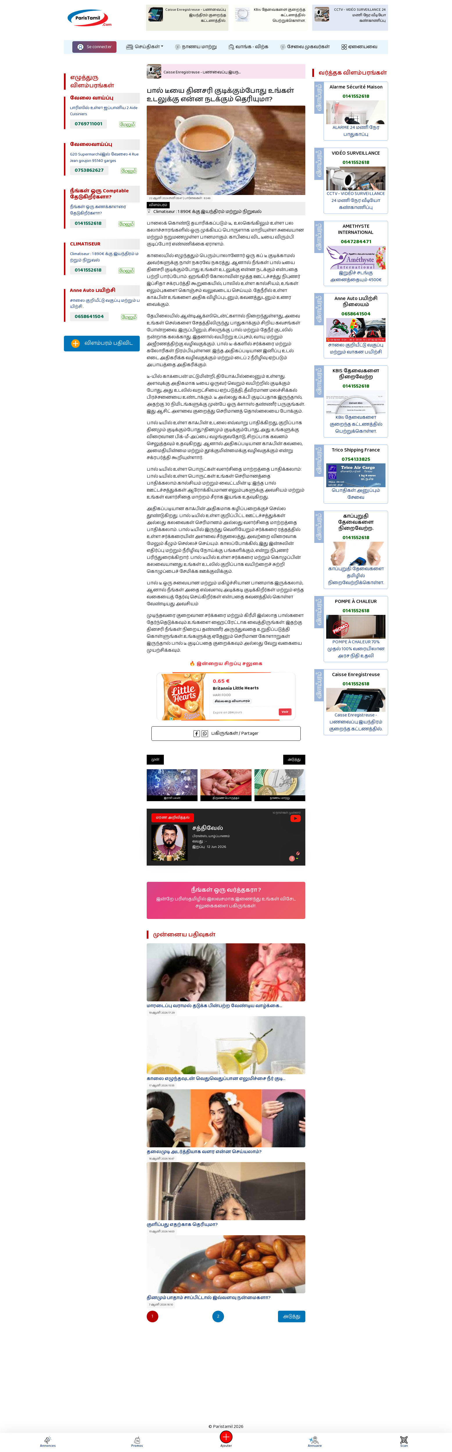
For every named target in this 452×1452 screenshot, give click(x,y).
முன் (155, 759)
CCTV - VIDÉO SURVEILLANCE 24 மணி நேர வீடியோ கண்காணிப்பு (356, 200)
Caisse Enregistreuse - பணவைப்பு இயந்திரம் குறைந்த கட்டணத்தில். (356, 722)
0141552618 (88, 223)
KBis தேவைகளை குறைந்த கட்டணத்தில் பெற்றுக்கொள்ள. (356, 424)
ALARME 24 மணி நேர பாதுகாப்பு (356, 131)
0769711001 (88, 124)
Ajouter (226, 1442)
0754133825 (356, 459)
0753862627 (89, 170)
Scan (404, 1442)
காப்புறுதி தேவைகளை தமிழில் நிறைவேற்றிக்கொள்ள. (356, 575)
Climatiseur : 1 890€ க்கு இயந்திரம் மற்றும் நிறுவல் (204, 208)
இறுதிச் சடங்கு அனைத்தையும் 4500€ (356, 276)
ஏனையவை (359, 46)
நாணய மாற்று (196, 46)
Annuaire (314, 1442)
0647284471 (356, 242)
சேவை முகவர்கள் (305, 46)
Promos (137, 1442)
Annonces (48, 1442)
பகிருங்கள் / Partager (226, 733)
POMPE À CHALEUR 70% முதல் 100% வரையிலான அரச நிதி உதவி (356, 649)
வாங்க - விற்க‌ (248, 46)
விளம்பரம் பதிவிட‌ (102, 343)
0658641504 (89, 317)
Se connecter (94, 46)
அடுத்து (294, 759)
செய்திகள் (143, 46)
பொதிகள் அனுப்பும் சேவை (356, 494)
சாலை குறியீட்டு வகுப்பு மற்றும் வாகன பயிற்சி (355, 349)
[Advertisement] (102, 452)
